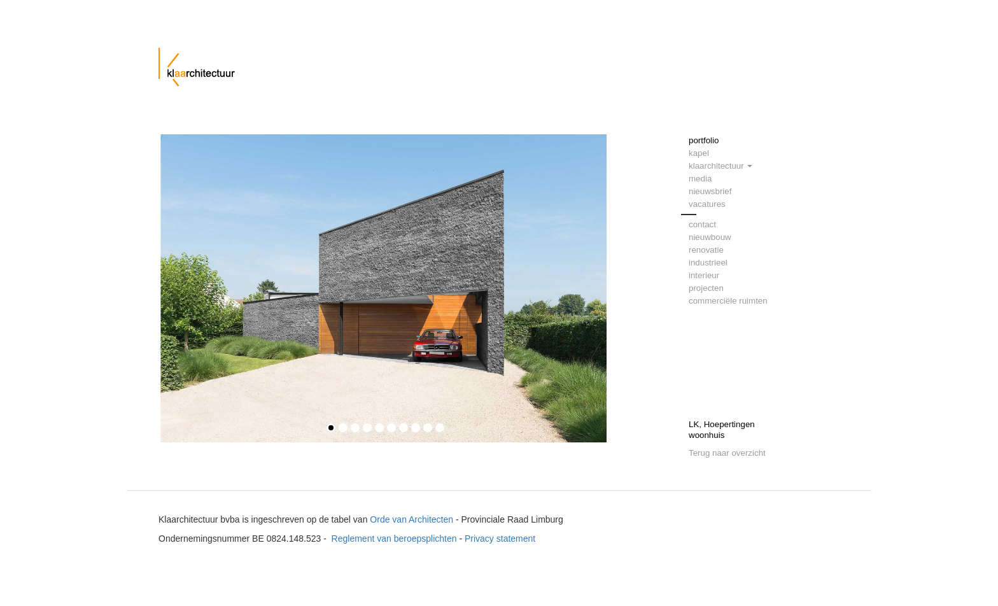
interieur (704, 275)
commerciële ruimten (728, 301)
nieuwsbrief (710, 191)
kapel (699, 153)
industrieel (708, 262)
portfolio (704, 140)
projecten (706, 288)
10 (439, 427)
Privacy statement (500, 538)
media (700, 178)
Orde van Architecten (411, 519)
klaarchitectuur (720, 166)
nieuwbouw (710, 237)
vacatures (707, 204)
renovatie (706, 250)
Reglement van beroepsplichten (394, 538)
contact (702, 224)
